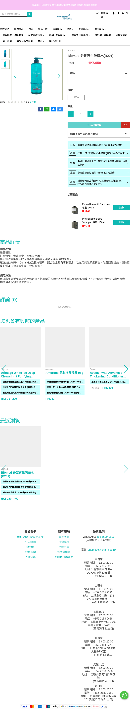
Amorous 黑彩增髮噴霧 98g (64, 372)
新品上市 (42, 29)
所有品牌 (4, 29)
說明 (72, 73)
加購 (121, 207)
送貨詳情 (64, 542)
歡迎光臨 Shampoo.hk (30, 537)
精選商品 (57, 29)
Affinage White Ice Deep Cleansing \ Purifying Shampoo (18, 376)
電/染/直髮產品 (58, 35)
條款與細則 (64, 552)
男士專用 (7, 41)
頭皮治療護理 (36, 35)
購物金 (30, 547)
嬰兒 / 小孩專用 (25, 41)
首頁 (31, 29)
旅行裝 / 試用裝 (103, 35)
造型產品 (100, 29)
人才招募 (30, 557)
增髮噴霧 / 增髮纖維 (12, 35)
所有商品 (19, 29)
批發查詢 (30, 552)
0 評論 (33, 102)
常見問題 (64, 537)
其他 (41, 41)
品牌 (70, 29)
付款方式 (64, 547)
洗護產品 (84, 29)
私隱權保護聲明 (64, 557)
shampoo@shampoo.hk (102, 549)
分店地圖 (30, 542)
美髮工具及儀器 (81, 35)
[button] (14, 76)
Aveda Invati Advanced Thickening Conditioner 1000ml (106, 376)
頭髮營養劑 (121, 35)
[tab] (99, 145)
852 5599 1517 (105, 536)
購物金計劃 (55, 41)
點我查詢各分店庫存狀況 (84, 134)
